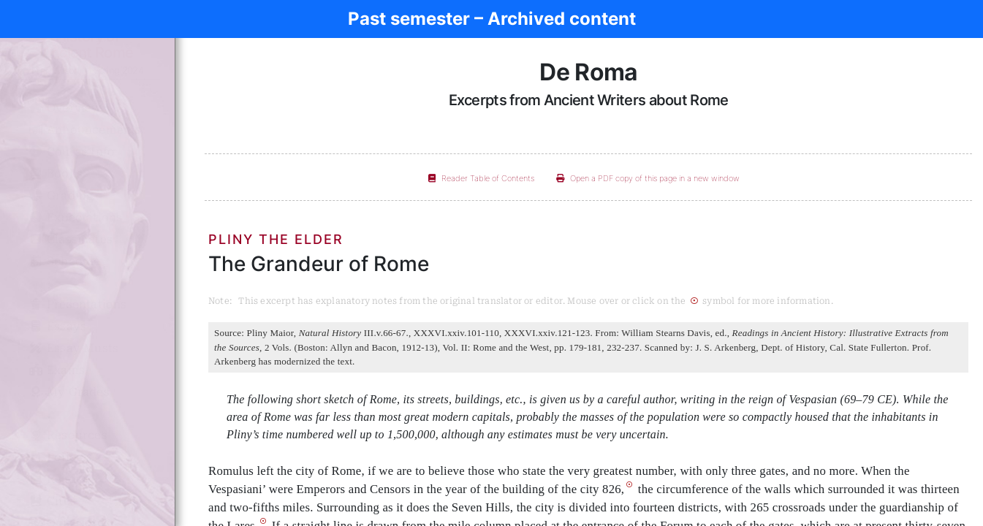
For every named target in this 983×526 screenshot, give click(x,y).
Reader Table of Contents (481, 178)
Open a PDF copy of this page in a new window (648, 178)
